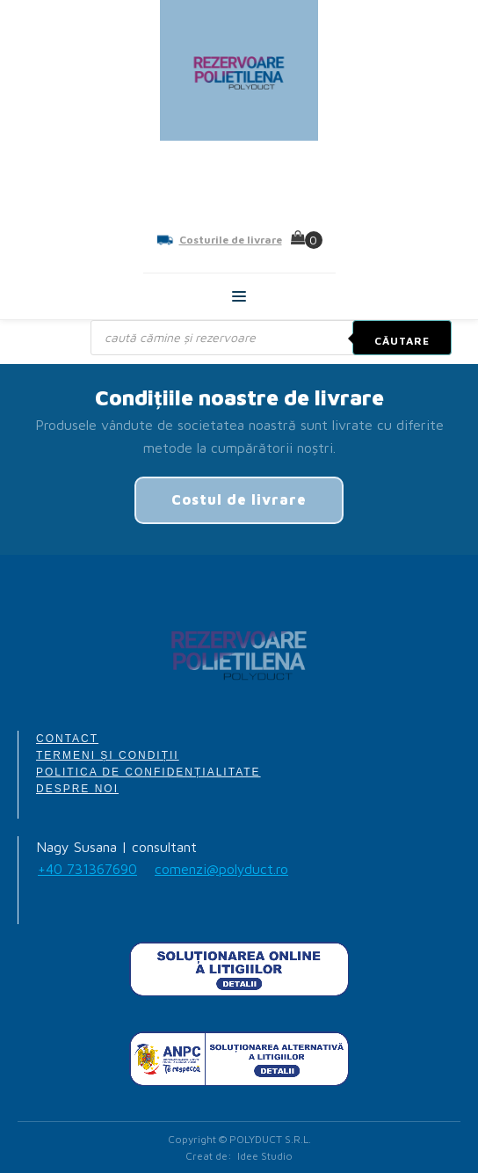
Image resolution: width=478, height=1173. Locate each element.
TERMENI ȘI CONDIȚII (107, 755)
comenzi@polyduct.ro (221, 869)
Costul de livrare (239, 499)
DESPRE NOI (77, 789)
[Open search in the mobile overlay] (271, 337)
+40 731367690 (87, 869)
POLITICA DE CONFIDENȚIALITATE (148, 772)
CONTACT (67, 738)
